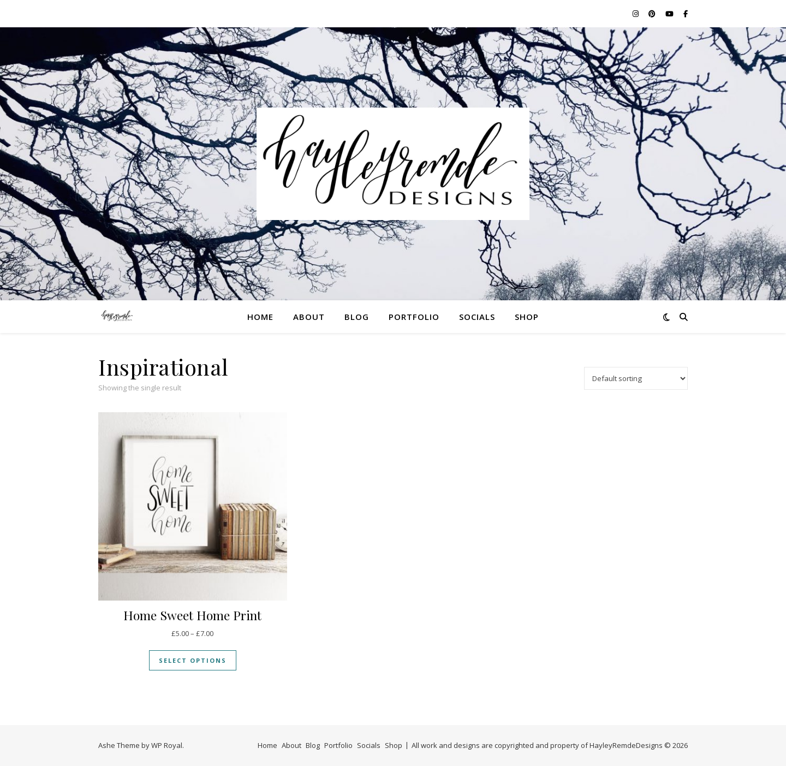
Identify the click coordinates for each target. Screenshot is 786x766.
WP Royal (166, 745)
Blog (356, 316)
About (309, 316)
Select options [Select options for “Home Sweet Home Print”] (193, 660)
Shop (527, 316)
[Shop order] (636, 378)
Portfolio (414, 316)
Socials (477, 316)
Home (260, 316)
